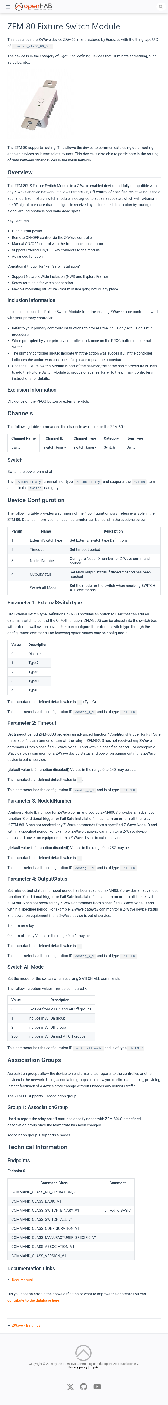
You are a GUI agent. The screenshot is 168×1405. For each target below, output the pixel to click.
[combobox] (161, 7)
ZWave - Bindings (26, 1325)
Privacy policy (77, 1368)
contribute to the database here (33, 1300)
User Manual (22, 1280)
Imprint (95, 1368)
